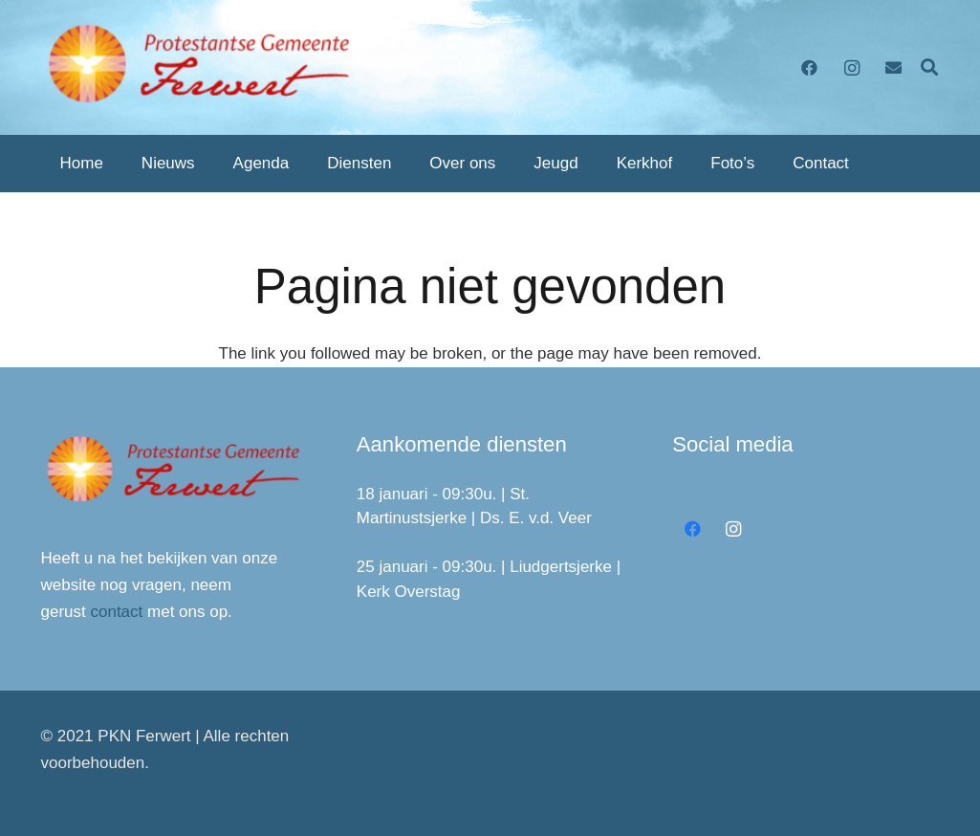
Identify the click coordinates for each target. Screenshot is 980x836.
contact (116, 612)
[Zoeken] (929, 68)
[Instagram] (852, 68)
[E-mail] (894, 68)
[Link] (200, 68)
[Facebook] (810, 68)
